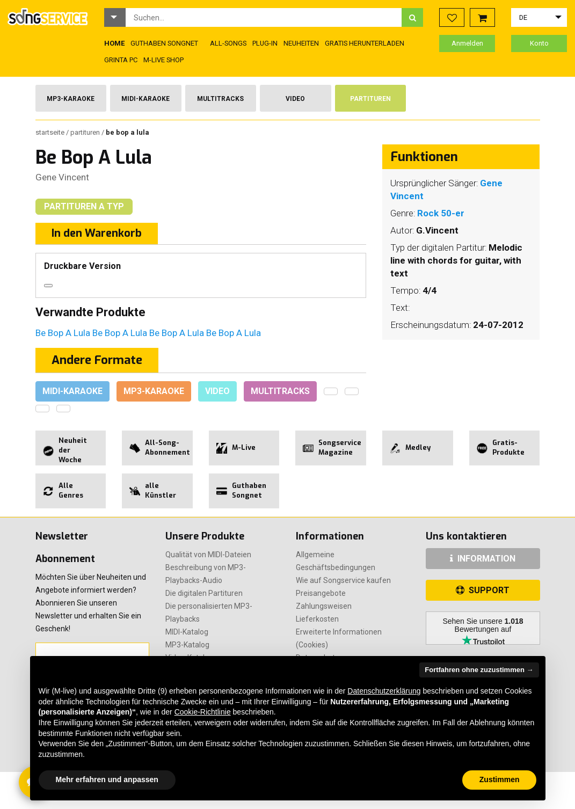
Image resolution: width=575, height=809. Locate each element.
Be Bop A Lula (63, 332)
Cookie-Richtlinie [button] (202, 712)
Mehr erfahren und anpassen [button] (107, 779)
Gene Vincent (62, 177)
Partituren (370, 99)
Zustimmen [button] (499, 779)
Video (295, 99)
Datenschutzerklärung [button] (383, 691)
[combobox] (264, 17)
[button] (115, 17)
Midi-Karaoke (145, 99)
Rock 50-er (440, 213)
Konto (539, 43)
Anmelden (467, 43)
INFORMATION (482, 558)
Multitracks (220, 99)
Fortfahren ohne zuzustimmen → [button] (479, 670)
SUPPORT (483, 590)
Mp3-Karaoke (70, 99)
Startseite (50, 132)
